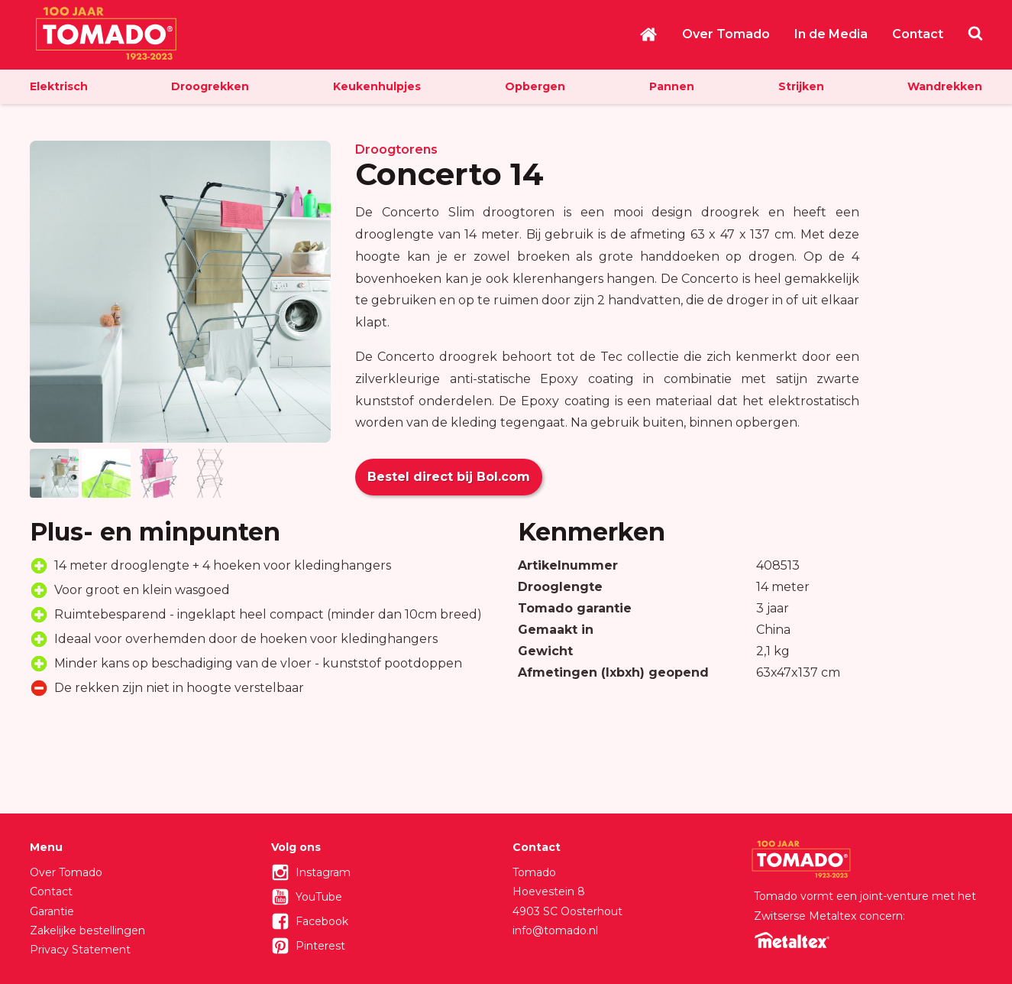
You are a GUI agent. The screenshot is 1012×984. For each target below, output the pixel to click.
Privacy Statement (80, 949)
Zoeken (975, 33)
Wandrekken (944, 86)
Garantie (52, 911)
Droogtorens (396, 149)
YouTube (319, 897)
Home (648, 34)
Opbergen (535, 86)
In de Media (831, 34)
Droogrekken (210, 86)
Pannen (671, 86)
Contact (917, 34)
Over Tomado (726, 34)
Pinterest (320, 946)
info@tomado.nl (555, 930)
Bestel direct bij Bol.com (448, 476)
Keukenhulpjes (377, 86)
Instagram (323, 872)
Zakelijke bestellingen (87, 930)
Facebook (322, 921)
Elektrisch (59, 86)
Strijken (801, 86)
